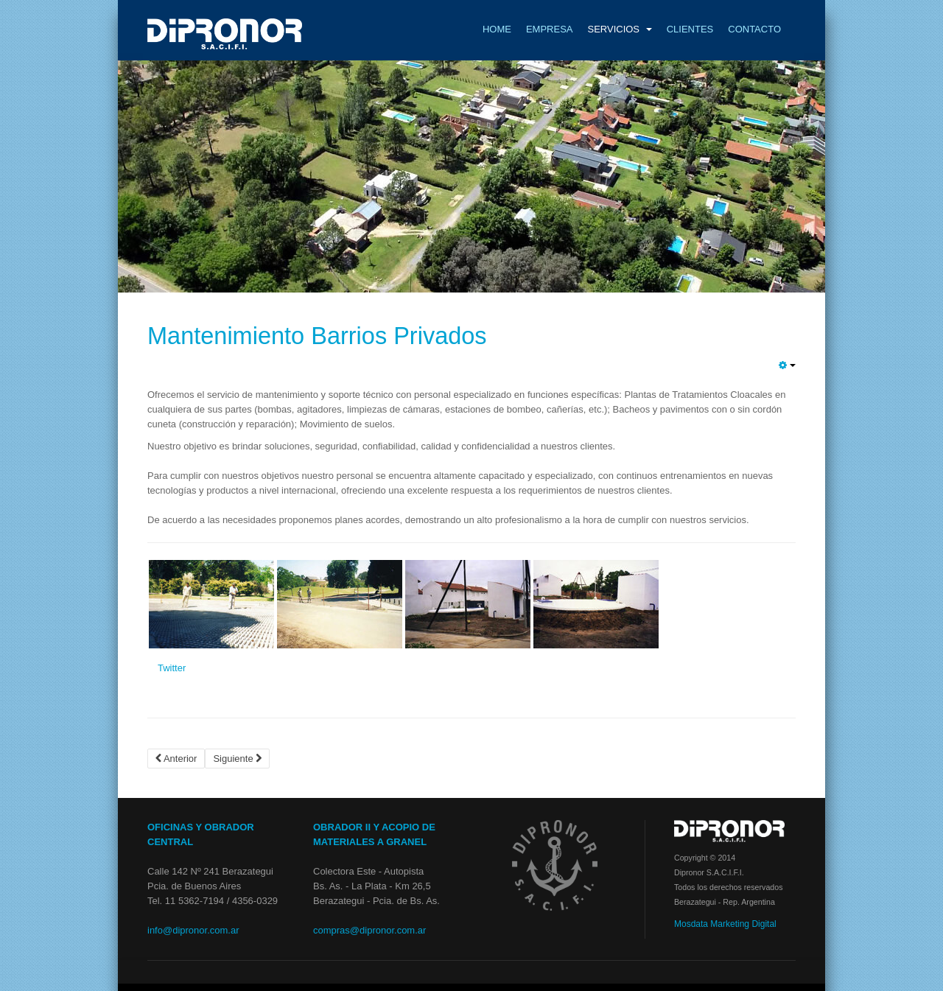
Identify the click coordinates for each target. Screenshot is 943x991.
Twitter (172, 667)
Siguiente (237, 758)
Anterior (176, 758)
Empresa (549, 29)
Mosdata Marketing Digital (725, 924)
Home (497, 29)
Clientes (690, 29)
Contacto (754, 29)
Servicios (619, 29)
